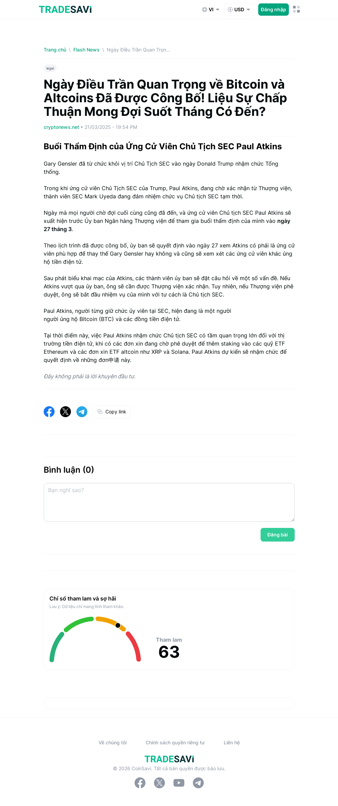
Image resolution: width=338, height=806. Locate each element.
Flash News (86, 49)
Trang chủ (55, 49)
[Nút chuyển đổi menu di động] (296, 9)
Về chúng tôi (113, 742)
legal (50, 68)
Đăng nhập (273, 9)
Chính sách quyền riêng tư (175, 742)
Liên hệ (232, 742)
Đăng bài (277, 534)
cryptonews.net (62, 127)
